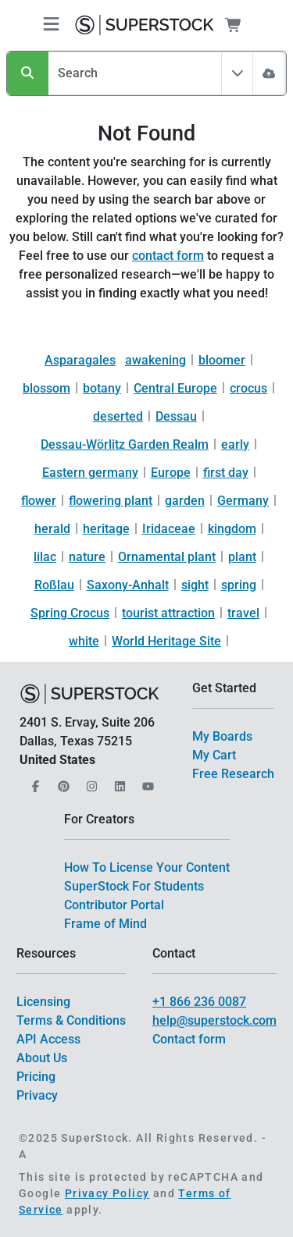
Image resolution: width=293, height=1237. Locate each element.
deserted (118, 416)
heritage (106, 528)
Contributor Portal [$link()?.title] (114, 905)
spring (238, 585)
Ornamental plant (167, 556)
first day (225, 472)
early (235, 444)
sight (195, 585)
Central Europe (175, 388)
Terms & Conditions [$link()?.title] (71, 1020)
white (84, 641)
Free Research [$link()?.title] (233, 773)
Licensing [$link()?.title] (43, 1001)
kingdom (232, 528)
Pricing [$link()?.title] (35, 1076)
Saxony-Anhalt (128, 585)
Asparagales (80, 360)
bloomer (221, 360)
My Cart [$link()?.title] (214, 755)
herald (52, 528)
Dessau (176, 416)
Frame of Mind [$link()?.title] (105, 923)
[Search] (27, 73)
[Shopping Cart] (242, 25)
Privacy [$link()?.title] (37, 1095)
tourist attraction (168, 613)
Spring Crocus (69, 613)
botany (102, 388)
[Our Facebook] (34, 781)
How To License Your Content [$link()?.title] (147, 867)
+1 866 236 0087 (199, 1001)
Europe (171, 472)
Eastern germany (90, 472)
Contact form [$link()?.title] (189, 1039)
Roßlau (54, 585)
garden (185, 500)
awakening (155, 360)
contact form (168, 255)
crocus (248, 388)
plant (242, 556)
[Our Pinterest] (62, 781)
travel (243, 613)
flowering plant (110, 500)
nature (87, 556)
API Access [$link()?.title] (48, 1039)
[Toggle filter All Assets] (237, 73)
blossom (46, 388)
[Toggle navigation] (51, 25)
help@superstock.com (214, 1020)
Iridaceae (168, 528)
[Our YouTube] (146, 781)
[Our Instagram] (90, 781)
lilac (45, 556)
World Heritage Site (166, 641)
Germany (243, 500)
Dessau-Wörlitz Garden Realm (125, 444)
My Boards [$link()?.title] (222, 736)
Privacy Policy (107, 1193)
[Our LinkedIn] (118, 781)
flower (38, 500)
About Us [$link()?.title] (41, 1057)
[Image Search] (268, 73)
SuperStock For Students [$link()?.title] (134, 886)
